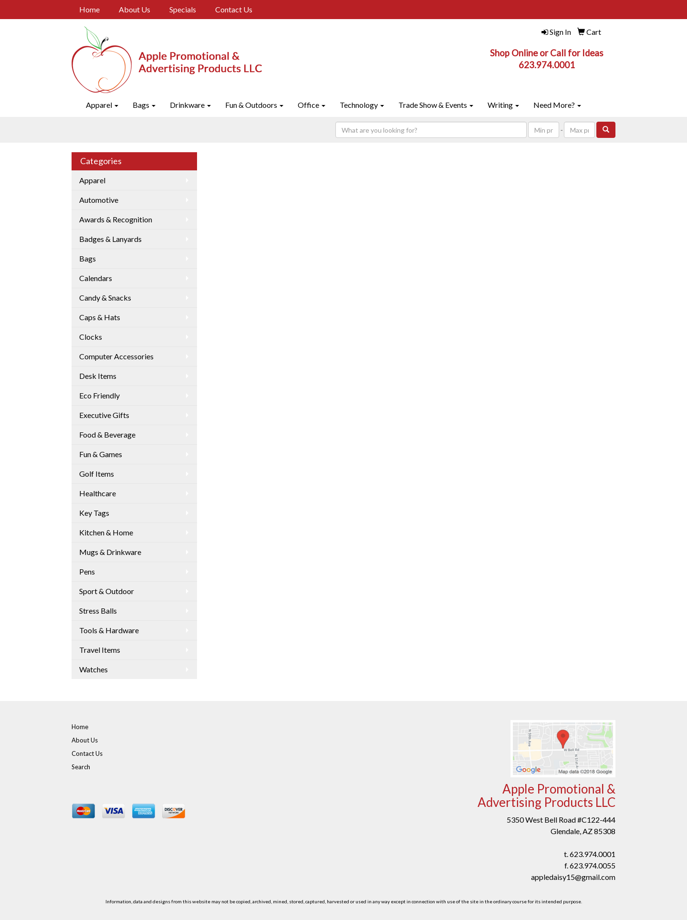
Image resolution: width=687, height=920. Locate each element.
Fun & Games (100, 454)
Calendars (95, 277)
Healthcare (97, 493)
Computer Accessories (116, 356)
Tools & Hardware (109, 630)
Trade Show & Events (435, 104)
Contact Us (233, 9)
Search (81, 767)
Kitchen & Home (106, 532)
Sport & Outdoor (106, 591)
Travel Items (99, 649)
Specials (182, 9)
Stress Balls (98, 610)
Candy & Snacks (105, 297)
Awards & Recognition (115, 219)
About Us (134, 9)
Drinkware (190, 104)
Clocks (90, 336)
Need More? (557, 104)
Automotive (98, 199)
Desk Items (97, 375)
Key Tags (94, 512)
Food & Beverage (107, 434)
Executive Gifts (104, 414)
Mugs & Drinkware (110, 551)
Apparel (102, 104)
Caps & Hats (99, 317)
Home (89, 9)
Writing (503, 104)
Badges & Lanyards (110, 238)
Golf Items (96, 473)
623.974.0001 (592, 853)
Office (311, 104)
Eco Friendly (99, 395)
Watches (93, 669)
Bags (144, 104)
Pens (87, 571)
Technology (362, 104)
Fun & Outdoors (254, 104)
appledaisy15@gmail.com (573, 876)
